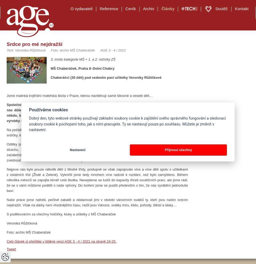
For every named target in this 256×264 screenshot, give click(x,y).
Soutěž (221, 8)
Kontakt (242, 8)
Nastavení (78, 150)
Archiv (148, 8)
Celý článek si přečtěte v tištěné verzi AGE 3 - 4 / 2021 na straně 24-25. (62, 241)
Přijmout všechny (178, 150)
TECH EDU (189, 8)
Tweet (11, 249)
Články (167, 8)
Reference (109, 8)
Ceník (130, 8)
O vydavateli (82, 8)
